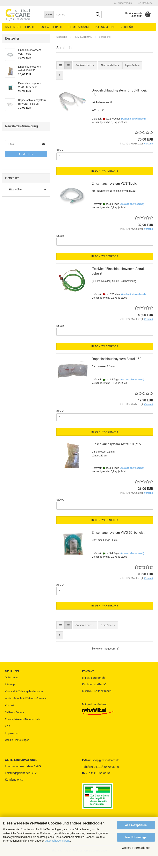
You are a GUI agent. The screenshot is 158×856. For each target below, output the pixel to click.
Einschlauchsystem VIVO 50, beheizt (118, 533)
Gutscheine (11, 677)
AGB (7, 726)
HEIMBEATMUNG (79, 26)
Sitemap (10, 684)
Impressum (11, 733)
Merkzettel (145, 3)
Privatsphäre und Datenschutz (22, 719)
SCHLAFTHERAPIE (51, 26)
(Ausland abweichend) (133, 118)
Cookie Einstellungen (17, 739)
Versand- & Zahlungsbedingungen (24, 691)
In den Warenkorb (104, 170)
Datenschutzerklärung (57, 840)
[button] (60, 65)
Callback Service (14, 712)
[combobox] (85, 65)
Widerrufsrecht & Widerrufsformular (26, 698)
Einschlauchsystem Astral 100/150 (117, 444)
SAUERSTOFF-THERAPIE (19, 26)
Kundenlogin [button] (123, 3)
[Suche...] (48, 14)
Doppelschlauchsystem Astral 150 (116, 359)
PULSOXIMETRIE (105, 26)
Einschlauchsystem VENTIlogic (114, 183)
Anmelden (26, 154)
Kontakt (9, 705)
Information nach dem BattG (23, 766)
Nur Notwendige (135, 837)
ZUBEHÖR (127, 26)
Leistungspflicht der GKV (21, 773)
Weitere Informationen (136, 847)
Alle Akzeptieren (136, 825)
